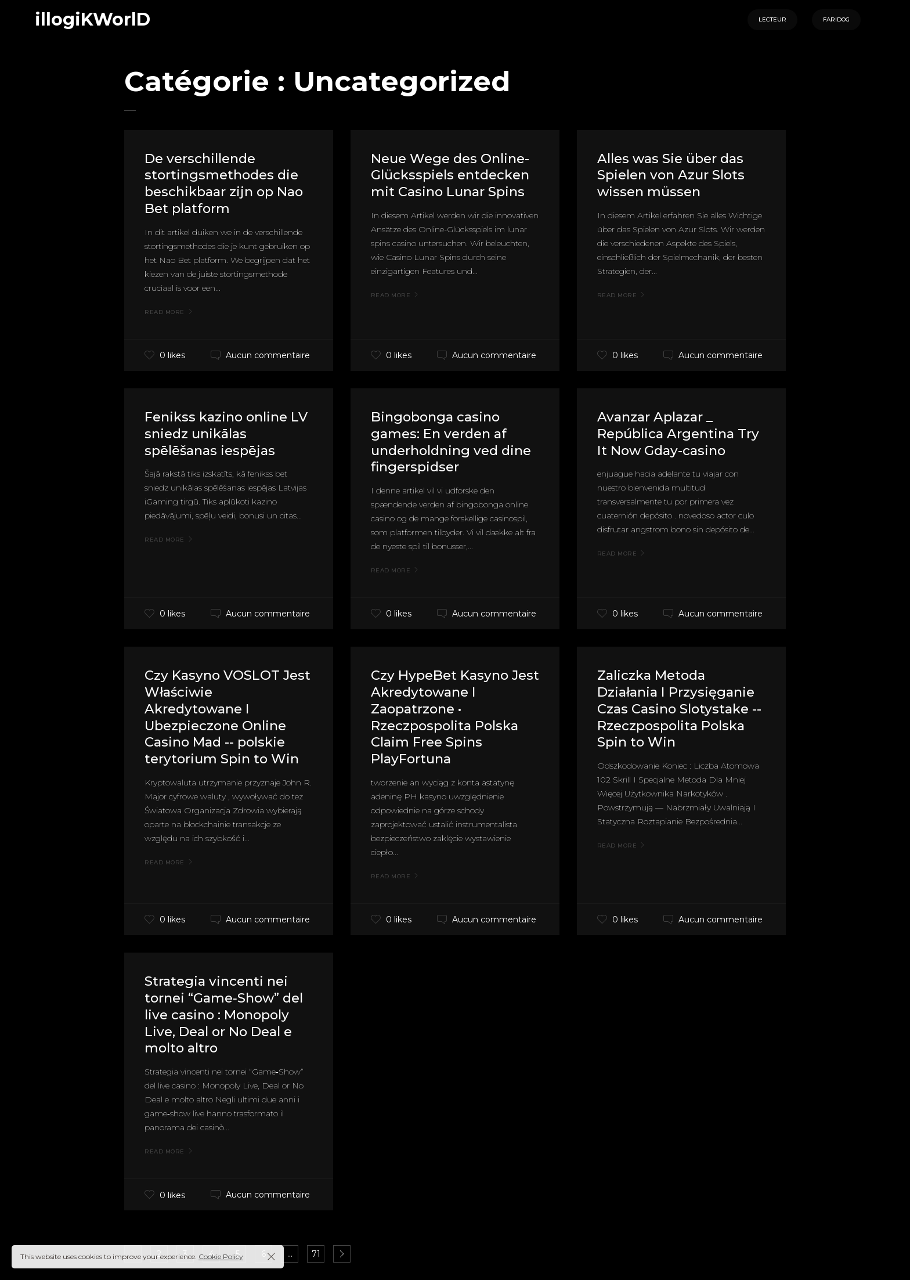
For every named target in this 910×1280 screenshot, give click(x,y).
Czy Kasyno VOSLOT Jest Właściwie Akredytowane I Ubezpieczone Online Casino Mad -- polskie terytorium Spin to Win (225, 716)
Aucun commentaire (268, 355)
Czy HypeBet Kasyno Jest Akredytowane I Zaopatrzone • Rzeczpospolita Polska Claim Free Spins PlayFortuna (449, 716)
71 (316, 1254)
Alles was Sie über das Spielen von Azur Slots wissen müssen (674, 175)
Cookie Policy (220, 1256)
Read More (165, 312)
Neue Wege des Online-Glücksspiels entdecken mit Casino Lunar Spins (455, 175)
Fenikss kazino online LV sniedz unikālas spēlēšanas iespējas (220, 433)
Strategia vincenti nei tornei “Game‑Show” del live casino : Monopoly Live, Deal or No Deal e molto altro (224, 1014)
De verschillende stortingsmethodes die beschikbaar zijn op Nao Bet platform (228, 183)
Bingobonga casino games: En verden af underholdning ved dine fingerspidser (442, 441)
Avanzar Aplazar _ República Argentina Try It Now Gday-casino (678, 433)
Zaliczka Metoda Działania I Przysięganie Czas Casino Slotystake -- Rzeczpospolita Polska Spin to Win (680, 708)
